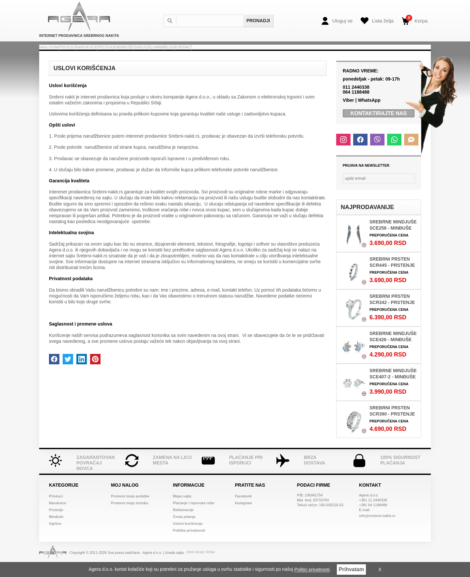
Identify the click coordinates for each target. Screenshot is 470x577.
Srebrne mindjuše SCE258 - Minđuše (393, 238)
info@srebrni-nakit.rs (377, 529)
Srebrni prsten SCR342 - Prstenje (392, 312)
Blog (304, 53)
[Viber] (377, 153)
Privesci (95, 53)
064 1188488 (356, 105)
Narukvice (133, 53)
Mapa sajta (182, 509)
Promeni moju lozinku (129, 516)
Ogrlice (242, 53)
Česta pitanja (184, 530)
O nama (275, 53)
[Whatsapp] (394, 153)
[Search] (213, 21)
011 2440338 (356, 100)
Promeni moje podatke (130, 509)
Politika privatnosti (189, 544)
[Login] (337, 21)
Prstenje (172, 53)
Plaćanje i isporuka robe (193, 516)
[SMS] (411, 153)
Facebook (243, 509)
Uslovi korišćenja (188, 537)
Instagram (243, 516)
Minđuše (208, 53)
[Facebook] (360, 153)
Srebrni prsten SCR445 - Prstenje (392, 275)
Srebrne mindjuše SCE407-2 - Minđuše (393, 387)
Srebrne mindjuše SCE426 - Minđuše (393, 350)
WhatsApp (369, 113)
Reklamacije (183, 523)
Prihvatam (351, 569)
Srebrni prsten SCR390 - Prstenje (392, 424)
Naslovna (58, 53)
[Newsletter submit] (412, 191)
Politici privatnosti (312, 569)
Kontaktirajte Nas (379, 126)
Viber (348, 113)
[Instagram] (343, 153)
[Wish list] (377, 21)
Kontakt (336, 53)
